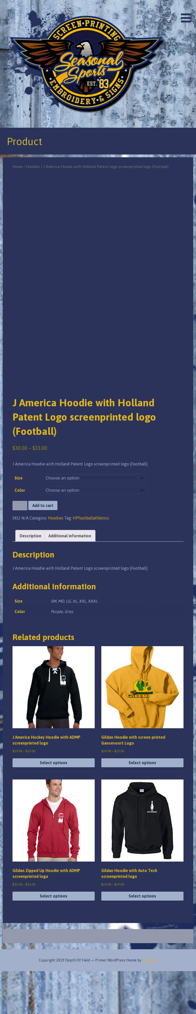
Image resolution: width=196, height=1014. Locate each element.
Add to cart (42, 548)
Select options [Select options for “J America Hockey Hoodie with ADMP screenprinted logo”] (53, 805)
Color (20, 533)
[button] (188, 12)
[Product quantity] (20, 548)
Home (17, 166)
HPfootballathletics (91, 560)
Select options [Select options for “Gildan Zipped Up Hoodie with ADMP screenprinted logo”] (53, 939)
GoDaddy (149, 1003)
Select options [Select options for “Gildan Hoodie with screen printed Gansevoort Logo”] (142, 805)
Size (18, 520)
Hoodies (33, 166)
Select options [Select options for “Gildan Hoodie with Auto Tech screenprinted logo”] (142, 939)
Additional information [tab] (69, 578)
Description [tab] (30, 578)
